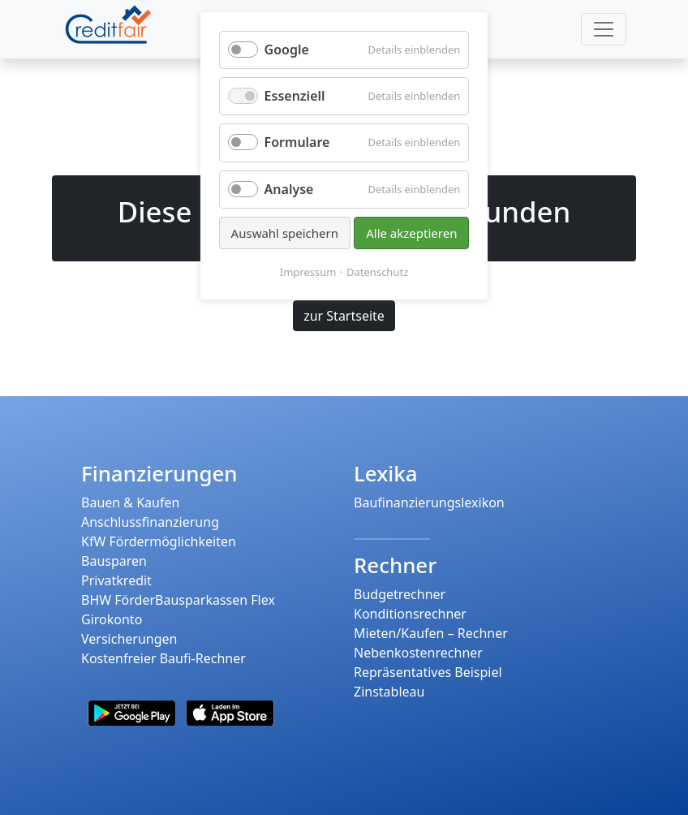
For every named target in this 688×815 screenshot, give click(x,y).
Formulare (297, 142)
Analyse (289, 189)
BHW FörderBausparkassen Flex (178, 600)
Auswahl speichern (284, 233)
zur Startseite (344, 316)
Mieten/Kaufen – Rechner (431, 633)
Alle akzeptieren (411, 233)
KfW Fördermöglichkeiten (158, 541)
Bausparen (114, 561)
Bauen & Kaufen (130, 502)
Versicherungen (129, 639)
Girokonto (111, 619)
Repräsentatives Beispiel (428, 672)
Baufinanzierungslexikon (429, 502)
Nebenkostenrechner (418, 653)
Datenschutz (377, 272)
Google (286, 49)
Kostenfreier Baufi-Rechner (163, 658)
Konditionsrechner (410, 614)
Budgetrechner (399, 594)
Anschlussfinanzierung (150, 522)
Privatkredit (116, 580)
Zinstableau (389, 692)
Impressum (308, 272)
